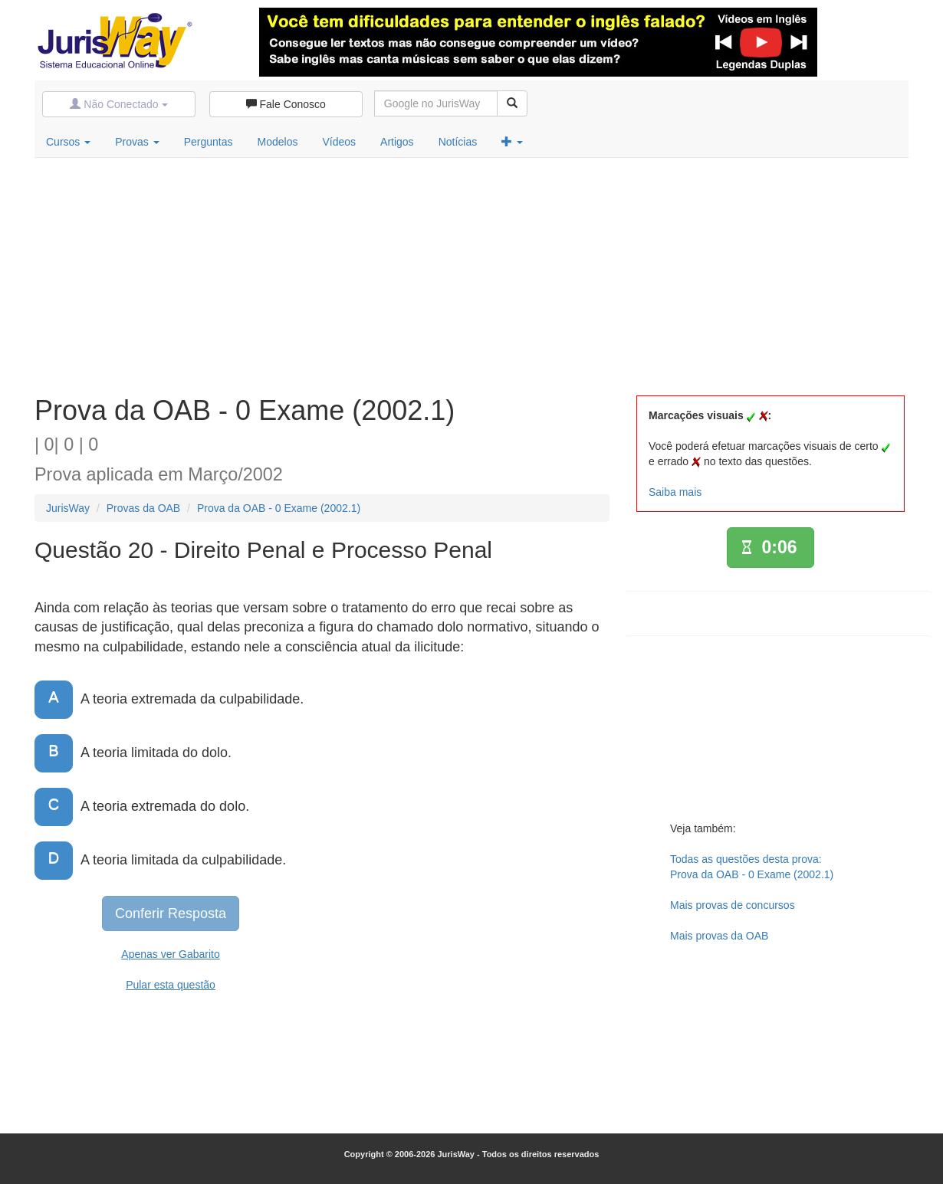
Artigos (397, 142)
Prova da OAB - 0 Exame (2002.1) (278, 508)
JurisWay (68, 508)
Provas (137, 142)
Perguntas (208, 142)
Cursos (68, 142)
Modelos (278, 142)
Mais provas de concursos (732, 905)
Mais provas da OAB (719, 936)
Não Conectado (118, 104)
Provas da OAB (144, 508)
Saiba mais (675, 492)
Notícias (458, 142)
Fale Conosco (286, 104)
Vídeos (339, 142)
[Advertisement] (471, 273)
